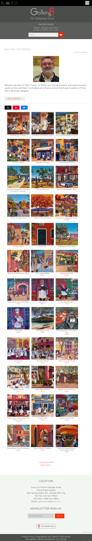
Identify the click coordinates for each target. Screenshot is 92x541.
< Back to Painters (80, 52)
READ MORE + (15, 98)
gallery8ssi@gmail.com (49, 501)
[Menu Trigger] (87, 3)
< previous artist (46, 462)
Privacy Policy (28, 536)
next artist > (46, 465)
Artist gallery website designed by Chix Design (45, 539)
